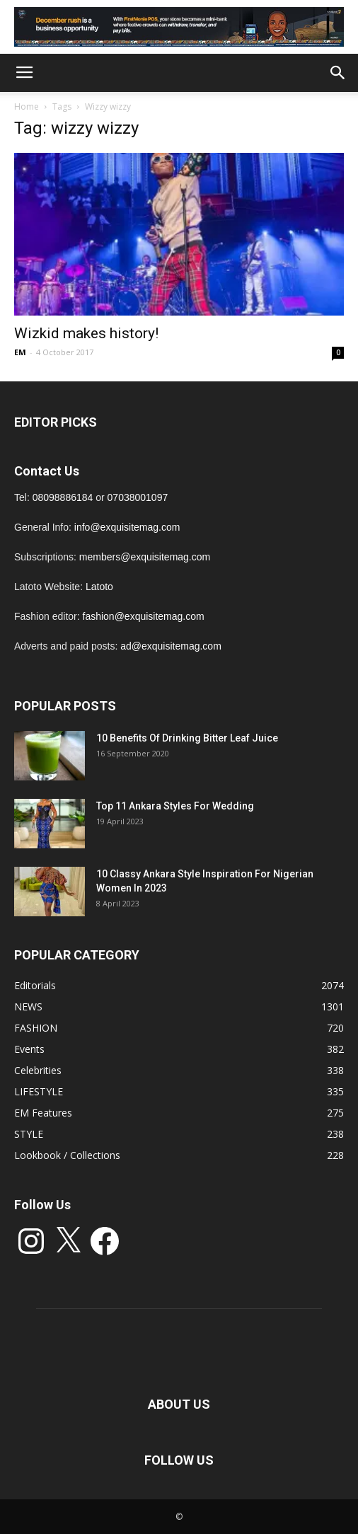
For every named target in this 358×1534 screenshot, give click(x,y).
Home (26, 106)
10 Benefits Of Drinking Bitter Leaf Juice (187, 738)
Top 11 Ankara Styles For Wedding (175, 806)
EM (20, 352)
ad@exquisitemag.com (170, 646)
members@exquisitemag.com (144, 557)
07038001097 (138, 497)
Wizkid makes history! (86, 333)
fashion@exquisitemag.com (143, 616)
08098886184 (63, 497)
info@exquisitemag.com (127, 527)
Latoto (99, 586)
